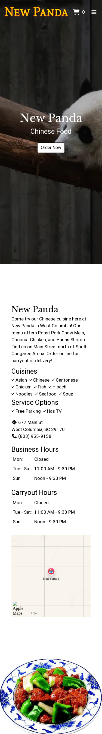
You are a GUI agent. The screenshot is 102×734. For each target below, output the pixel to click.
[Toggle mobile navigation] (94, 12)
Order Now (51, 147)
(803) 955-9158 (31, 436)
